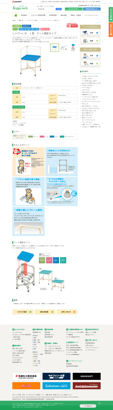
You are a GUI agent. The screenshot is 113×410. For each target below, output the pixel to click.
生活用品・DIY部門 (73, 1)
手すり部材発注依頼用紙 (73, 347)
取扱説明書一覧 (17, 362)
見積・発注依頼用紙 (72, 345)
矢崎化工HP (44, 1)
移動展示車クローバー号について (54, 351)
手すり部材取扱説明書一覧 (74, 350)
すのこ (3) (85, 103)
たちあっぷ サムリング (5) (90, 76)
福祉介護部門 (56, 1)
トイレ (36, 346)
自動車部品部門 (64, 1)
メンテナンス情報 (71, 352)
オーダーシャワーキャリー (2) (91, 101)
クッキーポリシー (90, 350)
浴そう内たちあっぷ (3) (89, 110)
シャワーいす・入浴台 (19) (90, 97)
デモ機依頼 (69, 334)
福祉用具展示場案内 (72, 366)
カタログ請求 (16, 360)
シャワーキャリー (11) (88, 99)
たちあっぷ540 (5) (87, 85)
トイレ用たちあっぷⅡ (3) (89, 81)
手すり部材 (15, 355)
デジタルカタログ (17, 357)
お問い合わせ (94, 5)
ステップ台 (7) (86, 87)
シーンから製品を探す (19, 351)
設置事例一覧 (37, 332)
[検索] (45, 9)
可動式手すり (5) (87, 94)
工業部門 (50, 1)
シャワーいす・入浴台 (32, 20)
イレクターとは (17, 332)
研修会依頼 (48, 353)
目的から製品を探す (18, 353)
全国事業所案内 (82, 5)
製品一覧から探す (17, 348)
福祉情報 (47, 332)
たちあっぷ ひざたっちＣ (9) (90, 108)
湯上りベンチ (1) (87, 117)
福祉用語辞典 (49, 337)
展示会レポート (90, 334)
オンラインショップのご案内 (74, 332)
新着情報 (69, 364)
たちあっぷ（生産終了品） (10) (91, 126)
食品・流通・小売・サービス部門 (87, 1)
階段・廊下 (37, 340)
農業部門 (98, 1)
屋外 (35, 349)
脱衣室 (36, 356)
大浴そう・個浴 (38, 354)
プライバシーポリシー (92, 347)
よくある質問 (16, 339)
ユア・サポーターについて (52, 346)
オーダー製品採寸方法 (72, 337)
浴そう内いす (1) (87, 115)
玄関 (35, 338)
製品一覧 (21, 20)
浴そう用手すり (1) (87, 113)
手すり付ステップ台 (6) (89, 92)
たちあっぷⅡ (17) (87, 78)
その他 (36, 365)
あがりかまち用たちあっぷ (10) (91, 83)
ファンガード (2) (87, 122)
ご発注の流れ (16, 337)
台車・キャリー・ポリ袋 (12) (90, 124)
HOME (13, 20)
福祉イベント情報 (90, 332)
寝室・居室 (37, 342)
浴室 (35, 344)
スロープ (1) (85, 90)
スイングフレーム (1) (88, 120)
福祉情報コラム (49, 334)
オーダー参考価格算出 (72, 354)
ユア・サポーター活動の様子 (53, 348)
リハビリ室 (37, 363)
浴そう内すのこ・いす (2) (89, 106)
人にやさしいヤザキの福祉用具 (21, 334)
